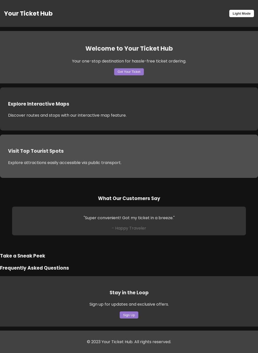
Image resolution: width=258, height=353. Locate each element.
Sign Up (129, 315)
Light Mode (242, 13)
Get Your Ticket (129, 72)
